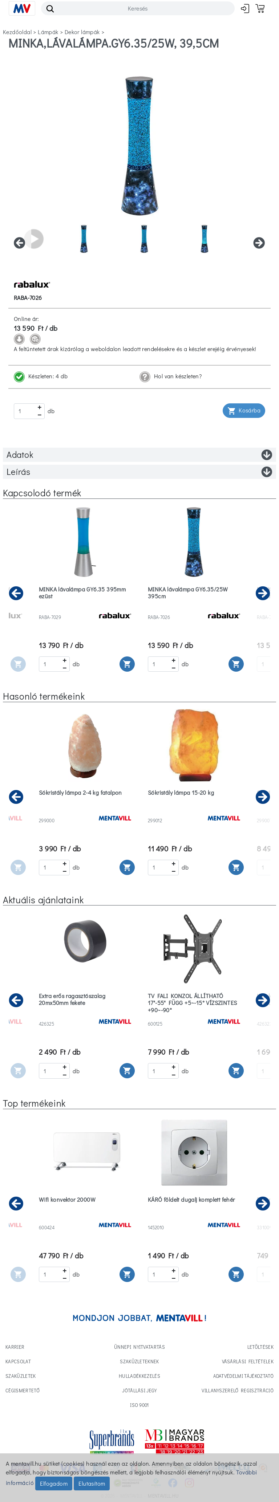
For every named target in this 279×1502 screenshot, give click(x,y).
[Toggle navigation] (22, 8)
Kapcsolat (18, 1361)
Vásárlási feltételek (248, 1361)
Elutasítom (91, 1483)
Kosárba (243, 410)
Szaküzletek (20, 1376)
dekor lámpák (82, 32)
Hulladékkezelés (139, 1376)
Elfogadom (54, 1483)
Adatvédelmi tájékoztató (243, 1376)
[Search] (138, 8)
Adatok (139, 454)
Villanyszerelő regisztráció (238, 1390)
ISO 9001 (139, 1405)
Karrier (14, 1347)
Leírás (139, 471)
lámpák (48, 32)
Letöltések (260, 1347)
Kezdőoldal (17, 32)
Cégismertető (22, 1390)
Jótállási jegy (139, 1390)
